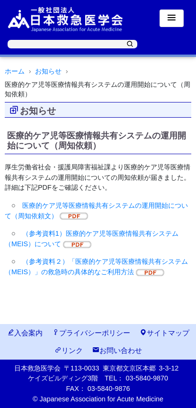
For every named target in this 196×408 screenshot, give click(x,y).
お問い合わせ (117, 350)
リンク (68, 350)
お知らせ (48, 71)
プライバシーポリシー (91, 333)
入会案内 (25, 333)
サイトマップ (164, 333)
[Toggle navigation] (172, 18)
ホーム (15, 71)
